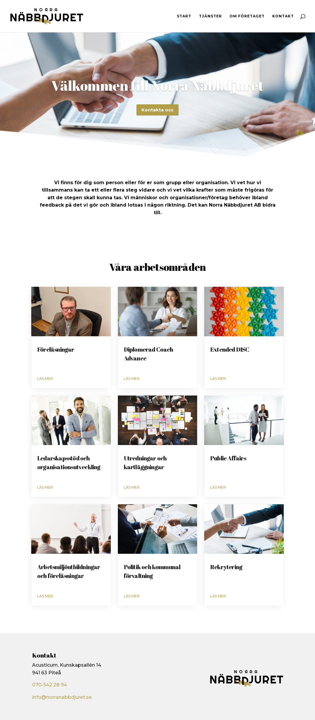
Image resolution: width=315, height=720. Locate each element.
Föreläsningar (55, 349)
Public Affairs (228, 458)
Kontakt (283, 16)
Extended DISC (229, 349)
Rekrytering (226, 567)
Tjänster (210, 16)
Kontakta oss (157, 113)
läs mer (45, 378)
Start (184, 16)
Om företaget (247, 16)
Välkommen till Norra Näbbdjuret (157, 89)
